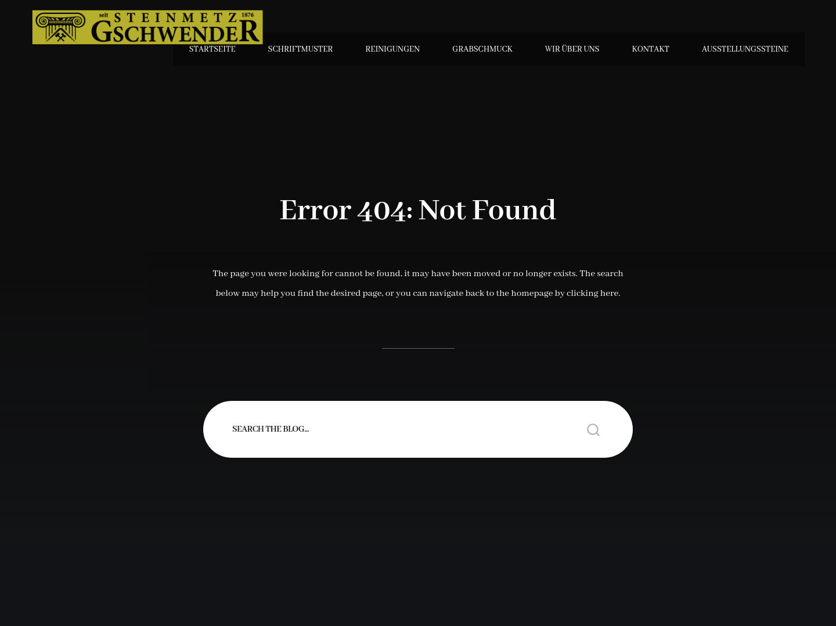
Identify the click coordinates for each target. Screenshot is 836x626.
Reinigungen (392, 49)
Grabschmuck (482, 49)
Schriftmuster (300, 49)
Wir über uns (572, 49)
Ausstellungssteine (745, 49)
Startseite (212, 49)
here (609, 293)
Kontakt (650, 49)
